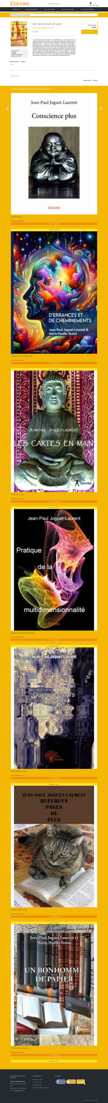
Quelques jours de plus (19, 771)
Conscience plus (16, 217)
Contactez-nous (38, 1082)
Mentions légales (38, 1085)
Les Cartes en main (17, 494)
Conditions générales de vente (41, 1087)
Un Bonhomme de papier (19, 1048)
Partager (12, 64)
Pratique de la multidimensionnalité (23, 633)
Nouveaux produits (38, 1079)
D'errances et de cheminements (21, 356)
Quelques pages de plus (19, 909)
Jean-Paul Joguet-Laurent (43, 28)
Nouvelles (36, 32)
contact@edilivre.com (19, 1090)
